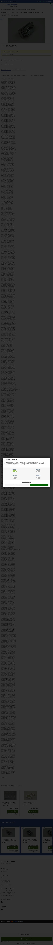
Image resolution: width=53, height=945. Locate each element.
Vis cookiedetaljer (26, 482)
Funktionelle (14, 477)
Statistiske (38, 477)
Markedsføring (38, 470)
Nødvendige (14, 470)
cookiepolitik (22, 464)
